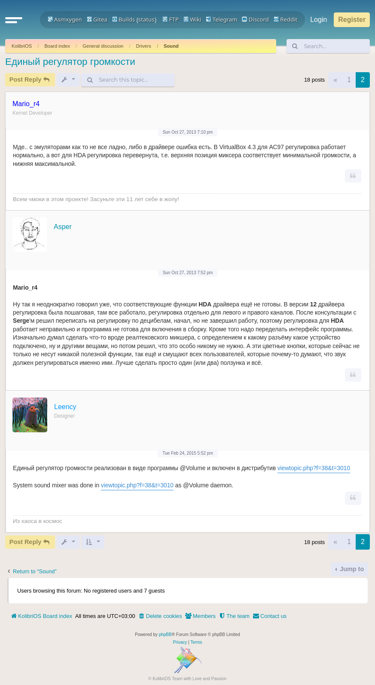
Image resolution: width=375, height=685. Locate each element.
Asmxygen (65, 19)
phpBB (165, 634)
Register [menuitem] (352, 19)
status (146, 19)
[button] (13, 19)
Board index (57, 46)
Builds (123, 19)
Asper (63, 226)
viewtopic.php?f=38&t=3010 (313, 468)
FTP (170, 19)
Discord (255, 19)
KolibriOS (22, 46)
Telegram (221, 19)
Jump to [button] (351, 569)
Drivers (143, 46)
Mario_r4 (26, 103)
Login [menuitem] (318, 19)
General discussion (102, 46)
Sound (171, 46)
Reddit (286, 19)
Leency (65, 406)
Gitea (97, 19)
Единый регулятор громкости (70, 61)
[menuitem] (160, 616)
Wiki (192, 19)
